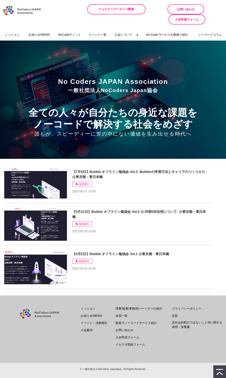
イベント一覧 (97, 24)
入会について (123, 24)
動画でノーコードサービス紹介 (136, 312)
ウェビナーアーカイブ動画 (122, 9)
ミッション (12, 24)
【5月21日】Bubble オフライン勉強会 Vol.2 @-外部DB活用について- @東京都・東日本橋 (139, 204)
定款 (175, 305)
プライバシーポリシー (186, 298)
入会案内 (87, 320)
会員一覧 (121, 305)
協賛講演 (84, 174)
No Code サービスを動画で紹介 (167, 24)
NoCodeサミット (69, 24)
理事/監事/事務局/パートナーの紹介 (139, 298)
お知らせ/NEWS (39, 24)
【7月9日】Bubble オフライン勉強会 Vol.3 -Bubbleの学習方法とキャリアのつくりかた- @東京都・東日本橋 (139, 164)
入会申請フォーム (207, 9)
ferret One (120, 371)
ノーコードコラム (210, 24)
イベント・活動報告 (94, 312)
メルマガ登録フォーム (130, 334)
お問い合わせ (167, 9)
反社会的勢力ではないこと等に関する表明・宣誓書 (197, 314)
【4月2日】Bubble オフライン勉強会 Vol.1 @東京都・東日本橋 (120, 244)
